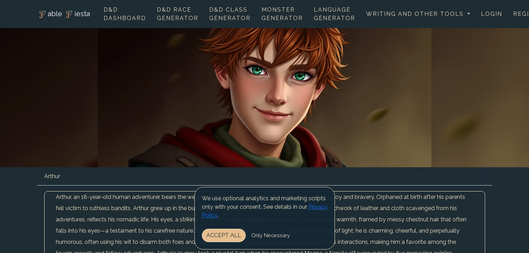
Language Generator (334, 13)
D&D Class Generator (230, 13)
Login (491, 14)
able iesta (63, 14)
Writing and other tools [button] (416, 14)
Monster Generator (282, 13)
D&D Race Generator (177, 13)
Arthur (52, 176)
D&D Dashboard (125, 13)
